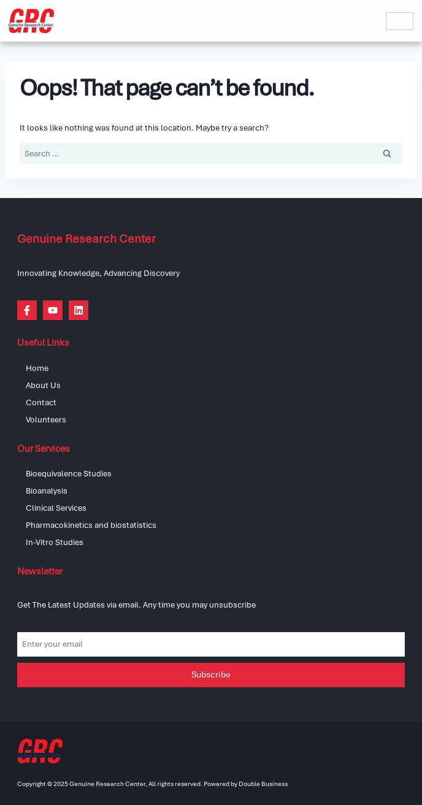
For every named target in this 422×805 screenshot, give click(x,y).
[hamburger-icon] (399, 21)
